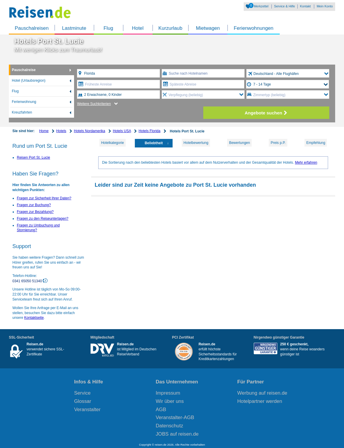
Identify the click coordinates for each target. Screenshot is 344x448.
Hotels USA (122, 131)
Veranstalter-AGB (175, 417)
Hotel (137, 28)
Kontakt (305, 6)
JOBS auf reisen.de (177, 434)
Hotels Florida (149, 131)
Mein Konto (325, 6)
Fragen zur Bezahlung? (35, 212)
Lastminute (74, 28)
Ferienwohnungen (253, 28)
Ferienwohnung (24, 102)
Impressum (168, 393)
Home (44, 131)
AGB (161, 409)
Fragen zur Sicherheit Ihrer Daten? (44, 198)
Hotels (61, 131)
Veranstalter (87, 409)
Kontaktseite (34, 318)
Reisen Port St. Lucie (33, 157)
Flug (108, 28)
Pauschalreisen (32, 28)
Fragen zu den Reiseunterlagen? (42, 218)
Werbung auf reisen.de (262, 393)
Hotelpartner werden (259, 401)
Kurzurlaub (170, 28)
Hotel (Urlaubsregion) (28, 80)
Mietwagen (208, 28)
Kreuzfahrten (22, 112)
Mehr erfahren (306, 162)
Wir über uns (170, 401)
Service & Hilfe (284, 6)
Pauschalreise (24, 70)
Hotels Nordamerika (89, 131)
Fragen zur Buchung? (34, 205)
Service (82, 393)
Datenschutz (169, 426)
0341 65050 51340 (27, 281)
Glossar (82, 401)
